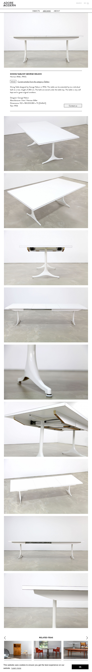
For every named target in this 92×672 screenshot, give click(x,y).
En (88, 3)
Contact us (73, 105)
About (57, 11)
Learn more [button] (16, 668)
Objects (36, 11)
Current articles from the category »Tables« (33, 81)
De (85, 3)
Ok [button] (80, 667)
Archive (47, 11)
